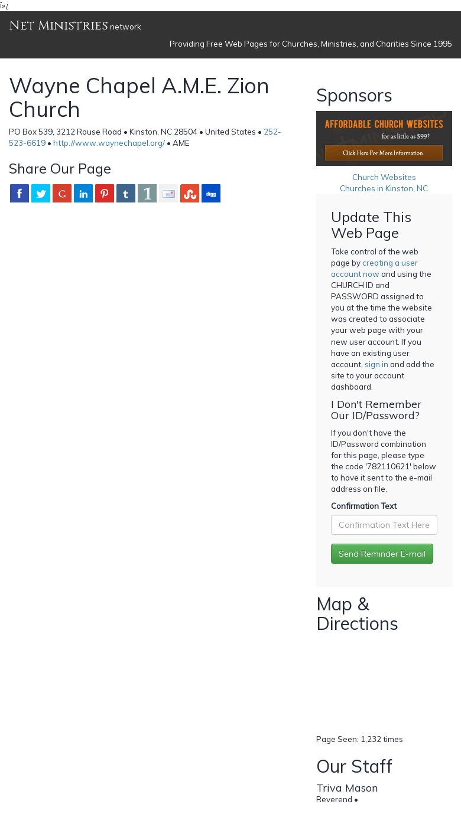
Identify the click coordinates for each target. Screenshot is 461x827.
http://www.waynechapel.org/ (109, 143)
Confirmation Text (364, 506)
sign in (376, 364)
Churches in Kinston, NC (384, 188)
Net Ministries (58, 25)
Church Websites (384, 177)
